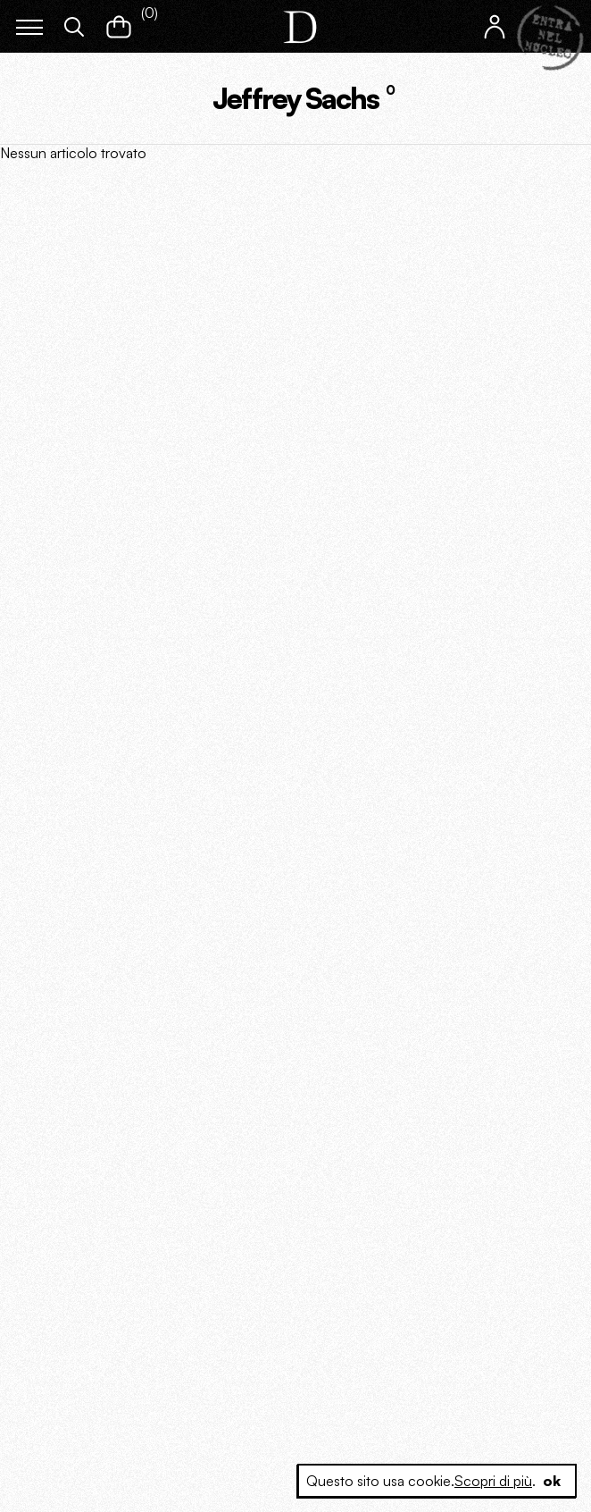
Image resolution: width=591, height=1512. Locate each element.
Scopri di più (493, 1481)
